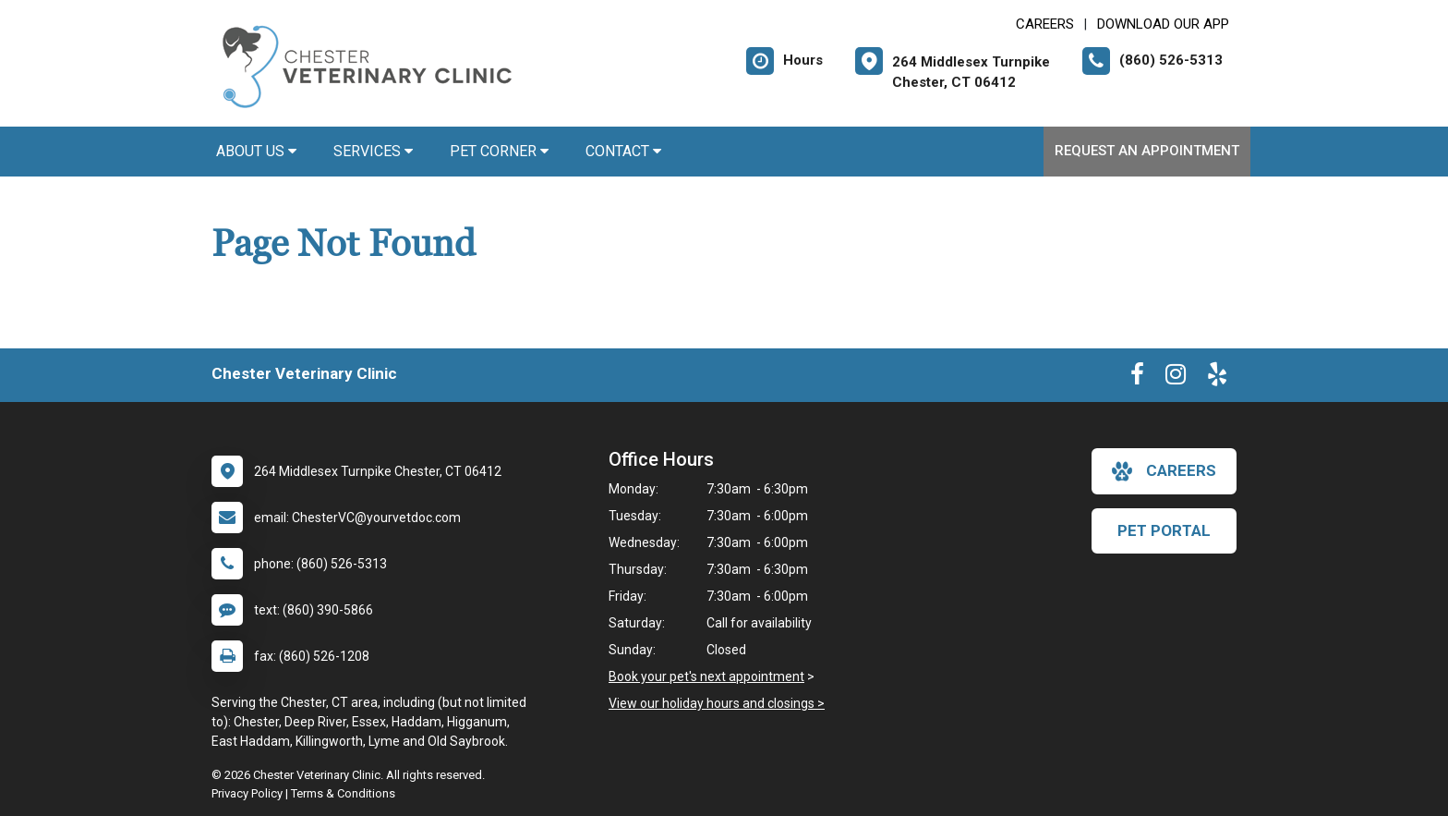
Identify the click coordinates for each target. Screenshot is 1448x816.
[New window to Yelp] (1217, 378)
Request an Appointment (1147, 150)
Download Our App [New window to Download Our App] (1163, 24)
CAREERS (1045, 24)
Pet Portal (1164, 530)
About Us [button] (256, 151)
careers (1164, 471)
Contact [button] (623, 151)
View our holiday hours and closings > (717, 703)
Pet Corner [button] (499, 151)
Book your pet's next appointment (706, 676)
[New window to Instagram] (1175, 378)
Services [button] (373, 151)
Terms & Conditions (343, 793)
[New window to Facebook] (1137, 378)
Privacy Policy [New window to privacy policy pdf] (247, 793)
